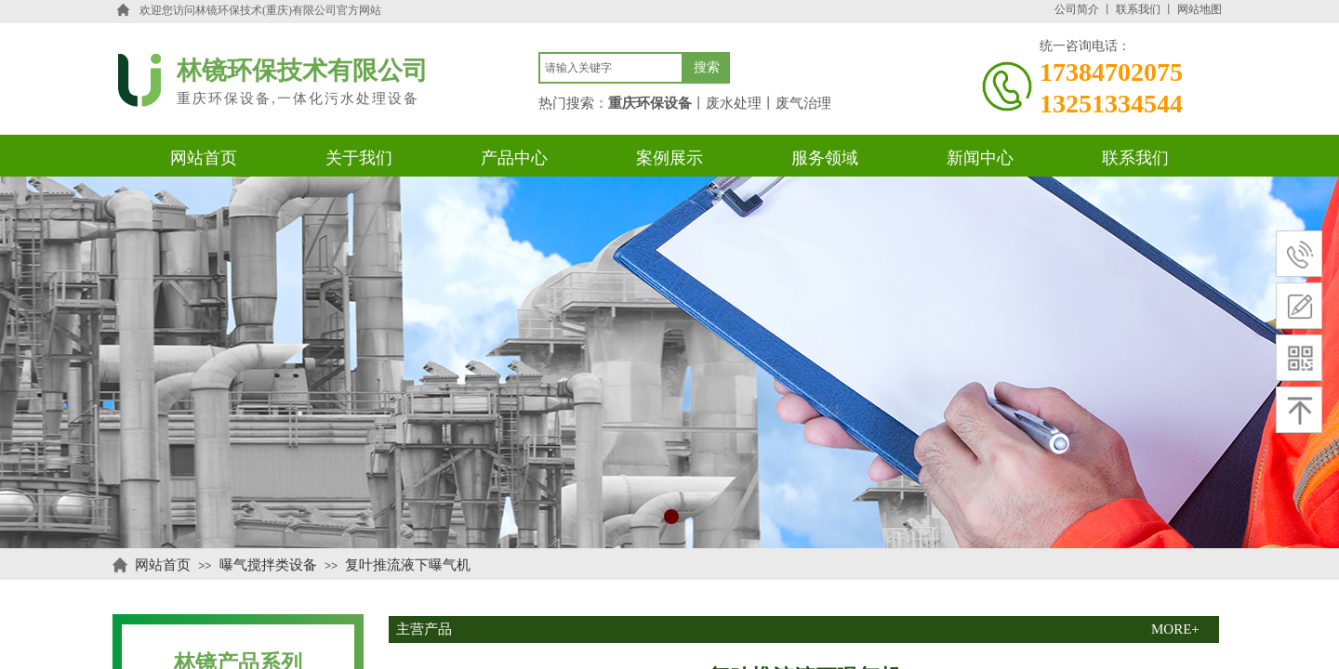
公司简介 (1076, 9)
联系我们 (1138, 9)
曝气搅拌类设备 (268, 565)
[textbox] (610, 68)
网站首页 (163, 565)
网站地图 (1199, 9)
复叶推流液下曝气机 (408, 565)
